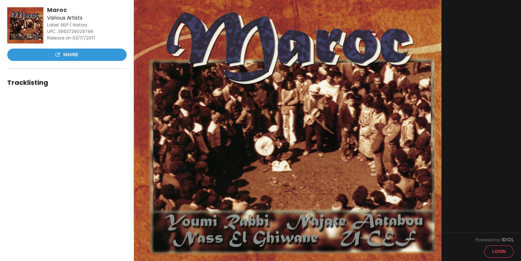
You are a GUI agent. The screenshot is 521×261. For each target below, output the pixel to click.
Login (499, 251)
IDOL (507, 239)
